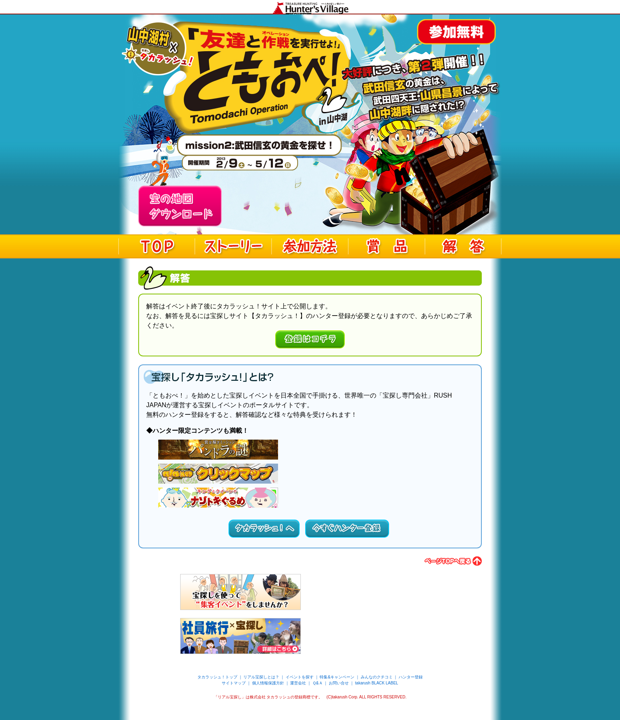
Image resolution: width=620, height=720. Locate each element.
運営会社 (298, 683)
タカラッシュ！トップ (217, 677)
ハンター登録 (411, 677)
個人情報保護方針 (268, 683)
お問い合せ (339, 683)
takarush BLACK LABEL (376, 683)
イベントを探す (300, 677)
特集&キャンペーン (337, 677)
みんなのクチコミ (377, 677)
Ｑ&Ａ (317, 683)
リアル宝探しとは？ (261, 677)
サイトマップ (234, 683)
